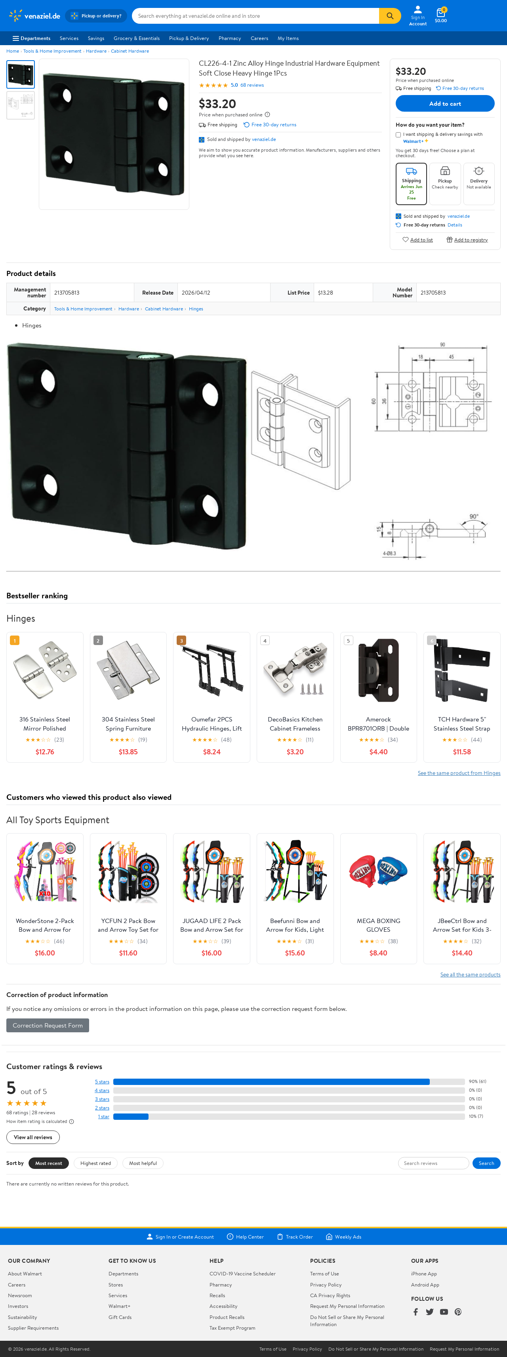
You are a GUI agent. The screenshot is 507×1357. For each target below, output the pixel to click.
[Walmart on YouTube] (444, 1312)
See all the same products (470, 974)
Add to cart (445, 103)
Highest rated (95, 1163)
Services (69, 38)
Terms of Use (324, 1273)
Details (455, 225)
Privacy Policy (326, 1284)
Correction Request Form (48, 1025)
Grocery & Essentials (137, 38)
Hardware (96, 51)
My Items (288, 38)
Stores (116, 1284)
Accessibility (224, 1305)
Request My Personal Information (347, 1305)
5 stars (102, 1082)
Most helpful (143, 1163)
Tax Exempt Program (232, 1327)
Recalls (217, 1295)
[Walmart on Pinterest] (458, 1312)
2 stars (102, 1108)
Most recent (48, 1163)
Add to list (417, 239)
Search (486, 1163)
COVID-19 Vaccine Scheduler (243, 1273)
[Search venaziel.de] (255, 16)
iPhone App (424, 1273)
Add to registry (467, 239)
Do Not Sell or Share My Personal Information (375, 1349)
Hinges (196, 308)
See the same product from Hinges (459, 773)
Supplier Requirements (33, 1327)
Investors (18, 1305)
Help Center (245, 1236)
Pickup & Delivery (189, 38)
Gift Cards (120, 1317)
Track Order (294, 1236)
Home (12, 51)
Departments (31, 38)
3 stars (102, 1099)
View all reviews (33, 1137)
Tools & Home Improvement (52, 51)
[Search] (390, 16)
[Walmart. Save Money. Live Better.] (34, 16)
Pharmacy (230, 38)
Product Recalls (227, 1317)
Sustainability (22, 1317)
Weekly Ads (343, 1236)
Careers (259, 38)
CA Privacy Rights (330, 1295)
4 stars (102, 1090)
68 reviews (252, 85)
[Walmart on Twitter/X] (429, 1312)
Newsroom (20, 1295)
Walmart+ (120, 1305)
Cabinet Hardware (130, 51)
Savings (96, 38)
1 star (103, 1116)
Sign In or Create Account (180, 1236)
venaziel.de (264, 139)
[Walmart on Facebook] (415, 1312)
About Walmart (25, 1273)
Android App (425, 1284)
